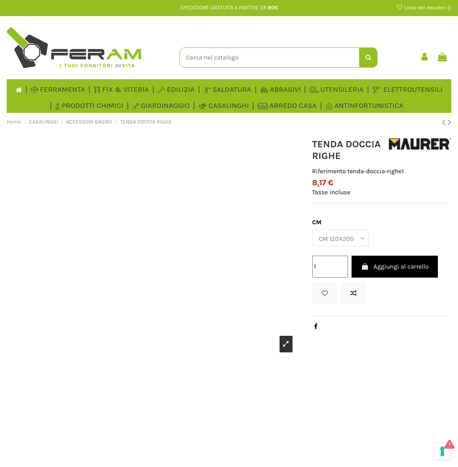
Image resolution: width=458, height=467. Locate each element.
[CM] (340, 238)
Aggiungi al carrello (394, 266)
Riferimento (329, 171)
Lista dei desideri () (423, 7)
